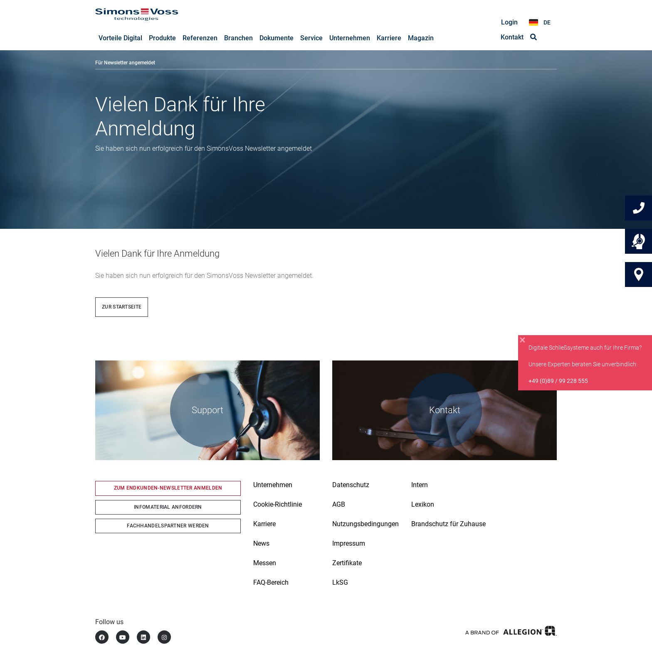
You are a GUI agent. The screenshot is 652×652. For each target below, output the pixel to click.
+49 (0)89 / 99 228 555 (558, 380)
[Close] (522, 340)
